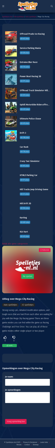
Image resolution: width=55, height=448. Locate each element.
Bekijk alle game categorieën (15, 243)
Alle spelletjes (19, 17)
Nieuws (19, 445)
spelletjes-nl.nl (7, 17)
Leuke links (44, 442)
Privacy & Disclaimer (30, 442)
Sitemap (36, 445)
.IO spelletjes (28, 305)
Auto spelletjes (31, 17)
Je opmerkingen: (13, 390)
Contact (27, 445)
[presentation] (27, 411)
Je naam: (9, 377)
